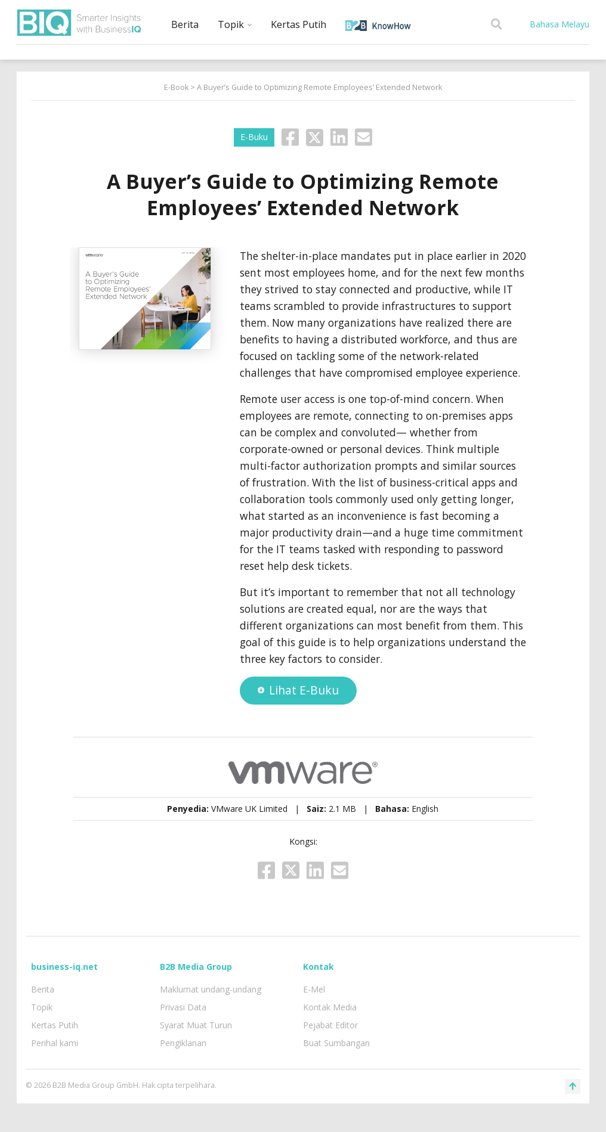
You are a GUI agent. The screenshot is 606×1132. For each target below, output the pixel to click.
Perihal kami (54, 1043)
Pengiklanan (183, 1043)
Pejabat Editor (330, 1025)
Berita (185, 24)
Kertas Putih (298, 24)
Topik (235, 24)
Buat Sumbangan (336, 1043)
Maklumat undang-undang (210, 989)
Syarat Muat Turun (196, 1025)
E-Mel (314, 989)
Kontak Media (330, 1007)
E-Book (176, 87)
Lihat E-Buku (298, 690)
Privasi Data (183, 1007)
